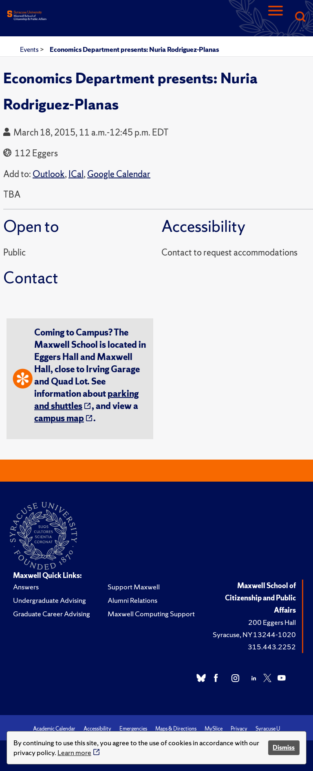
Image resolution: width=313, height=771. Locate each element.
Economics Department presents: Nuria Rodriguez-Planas (134, 49)
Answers (26, 586)
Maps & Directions (175, 728)
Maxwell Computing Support (151, 613)
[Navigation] (275, 17)
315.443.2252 (272, 646)
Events (30, 49)
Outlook (49, 174)
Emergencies (133, 728)
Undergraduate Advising (49, 600)
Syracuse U (268, 728)
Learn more (74, 752)
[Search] (300, 17)
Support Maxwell (134, 586)
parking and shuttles (86, 400)
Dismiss (284, 747)
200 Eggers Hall (272, 622)
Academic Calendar (54, 728)
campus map (59, 418)
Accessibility (97, 728)
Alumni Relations (132, 600)
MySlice (214, 728)
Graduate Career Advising (51, 613)
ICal (76, 174)
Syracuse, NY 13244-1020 (254, 634)
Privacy (239, 728)
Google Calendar (118, 174)
